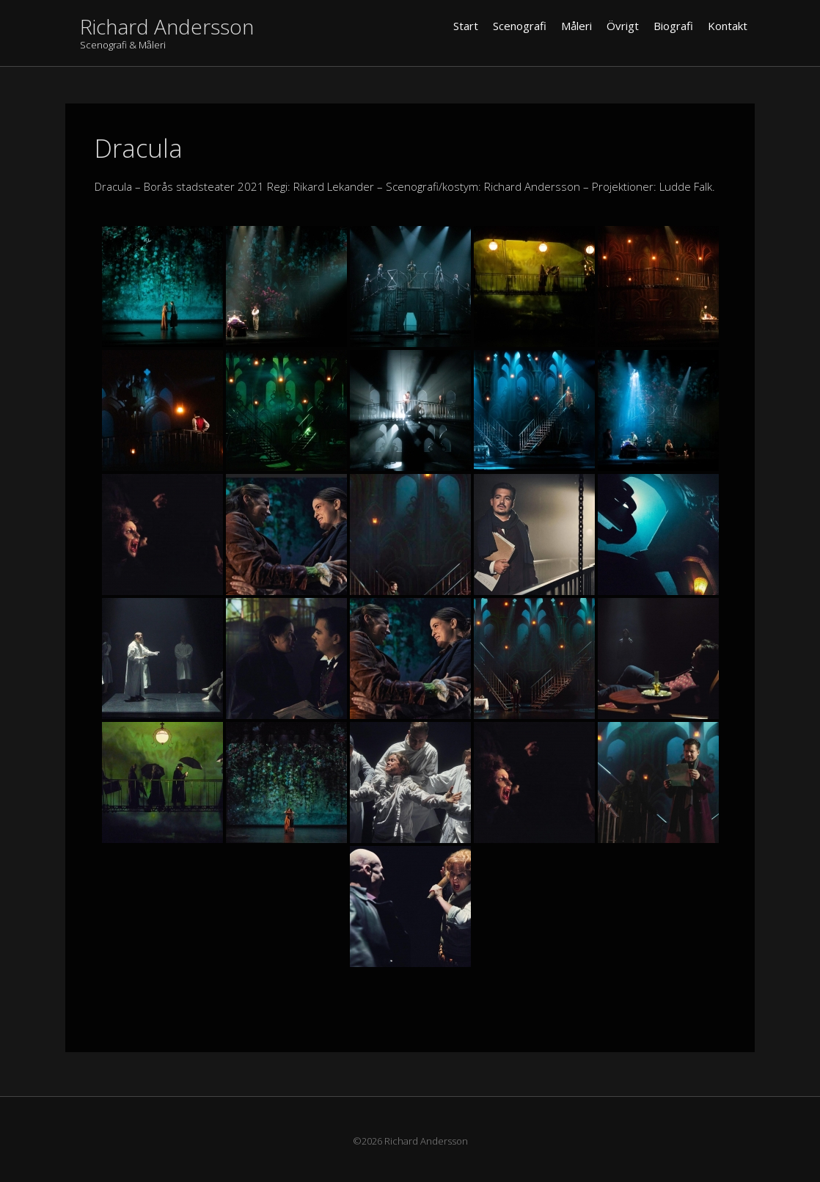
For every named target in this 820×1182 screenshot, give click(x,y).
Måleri (576, 25)
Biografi (673, 25)
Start (465, 25)
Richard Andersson (167, 26)
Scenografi (519, 25)
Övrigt (623, 25)
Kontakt (727, 25)
